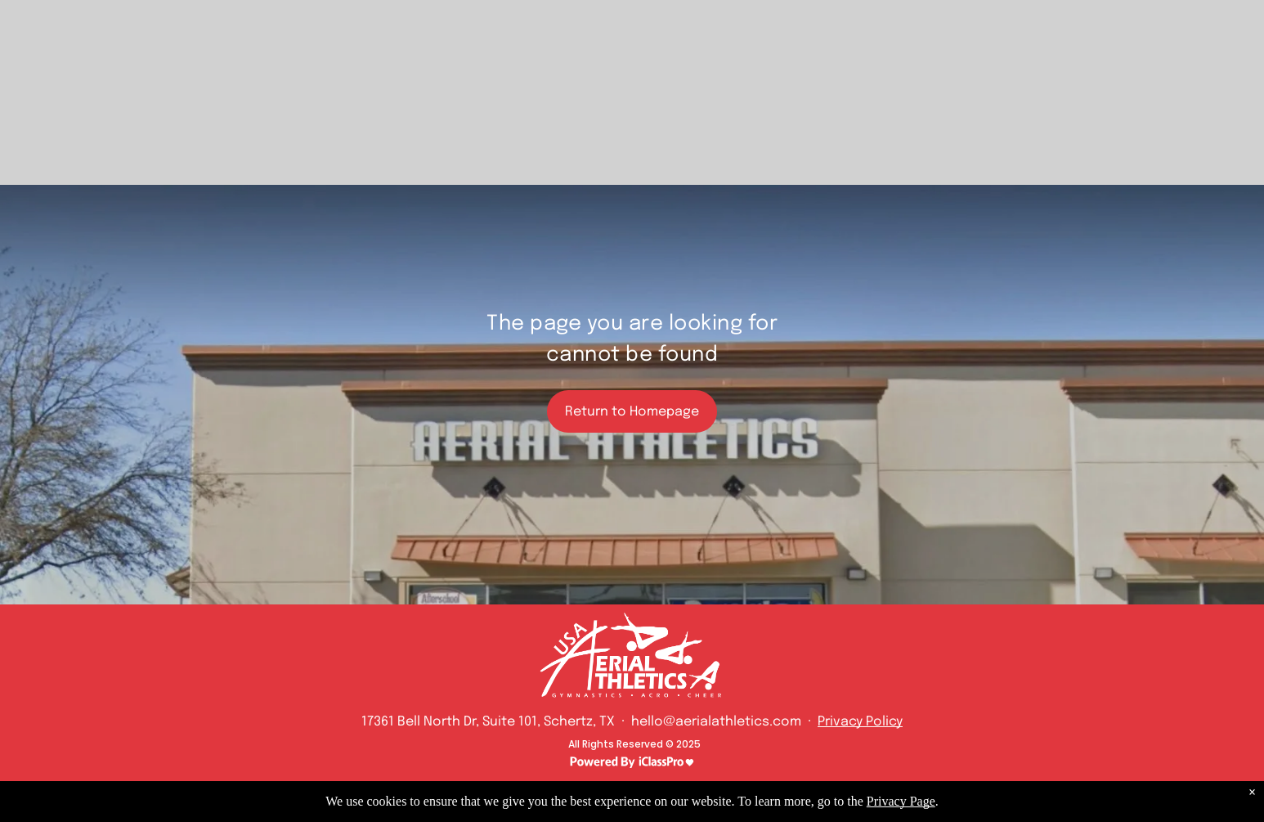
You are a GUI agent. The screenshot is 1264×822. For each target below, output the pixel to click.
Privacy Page (901, 801)
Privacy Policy (860, 722)
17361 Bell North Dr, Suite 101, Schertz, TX (488, 722)
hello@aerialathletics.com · (722, 722)
